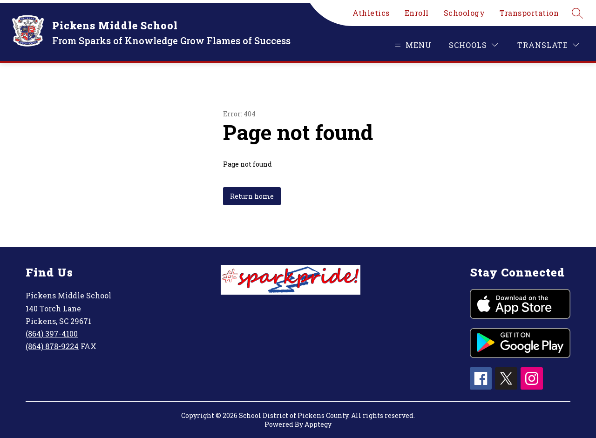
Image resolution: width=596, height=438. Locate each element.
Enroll (417, 13)
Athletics (371, 13)
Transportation (529, 13)
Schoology (464, 13)
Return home (252, 196)
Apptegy (318, 424)
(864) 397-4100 (52, 333)
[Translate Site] (548, 45)
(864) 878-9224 (52, 346)
